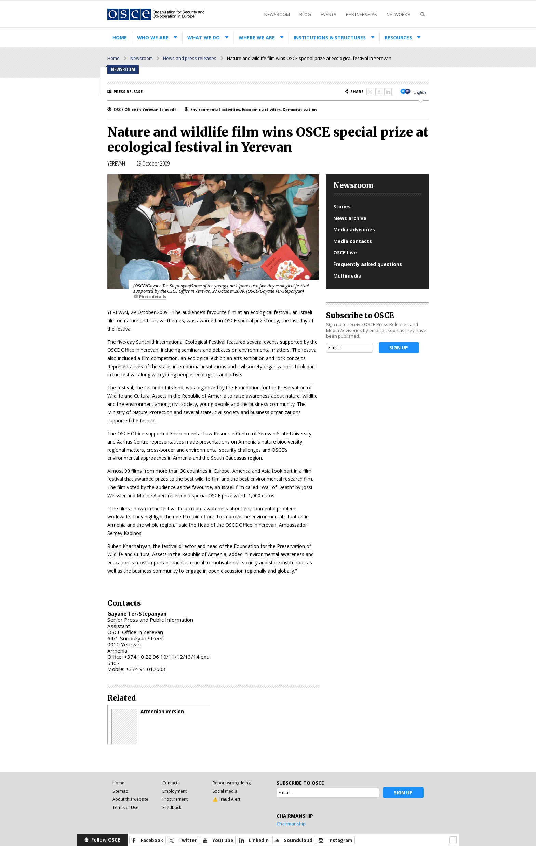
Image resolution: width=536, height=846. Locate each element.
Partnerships (361, 14)
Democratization (300, 109)
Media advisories (354, 229)
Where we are (257, 37)
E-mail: (334, 347)
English (420, 92)
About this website (130, 799)
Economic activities (261, 109)
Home (119, 37)
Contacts (170, 783)
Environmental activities (215, 109)
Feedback (171, 807)
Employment (174, 791)
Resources (398, 37)
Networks (398, 14)
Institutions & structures (330, 37)
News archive (349, 218)
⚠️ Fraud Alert (226, 799)
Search (422, 14)
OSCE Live (345, 252)
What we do (203, 37)
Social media (225, 791)
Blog (305, 14)
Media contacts (352, 241)
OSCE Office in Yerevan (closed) (144, 109)
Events (328, 14)
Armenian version (162, 711)
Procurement (175, 799)
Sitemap (120, 791)
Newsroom (277, 14)
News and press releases (189, 58)
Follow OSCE (105, 839)
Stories (342, 206)
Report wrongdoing (232, 783)
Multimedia (347, 275)
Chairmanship (291, 824)
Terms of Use (125, 807)
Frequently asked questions (367, 264)
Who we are (153, 37)
